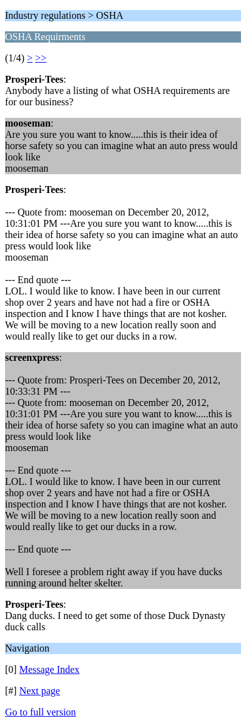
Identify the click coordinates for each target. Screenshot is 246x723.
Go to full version (40, 712)
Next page (39, 690)
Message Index (49, 669)
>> (40, 58)
